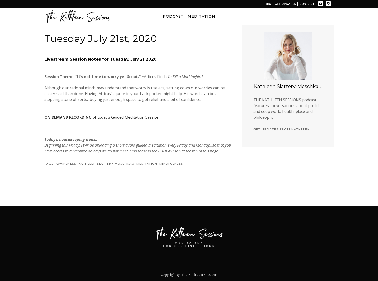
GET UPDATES (286, 3)
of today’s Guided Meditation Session (101, 117)
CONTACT (307, 3)
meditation (146, 163)
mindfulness (171, 163)
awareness (66, 163)
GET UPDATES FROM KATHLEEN (281, 129)
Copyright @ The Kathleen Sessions (189, 275)
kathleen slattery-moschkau (106, 163)
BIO (268, 3)
